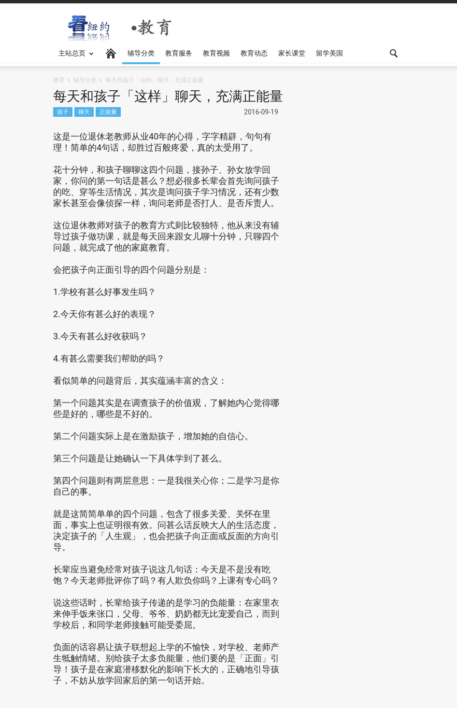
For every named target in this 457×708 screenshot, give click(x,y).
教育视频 (216, 53)
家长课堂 (291, 53)
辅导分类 (141, 53)
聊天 (84, 111)
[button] (394, 52)
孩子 (63, 111)
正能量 (108, 111)
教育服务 (178, 53)
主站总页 (73, 56)
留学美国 (329, 53)
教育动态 (254, 53)
